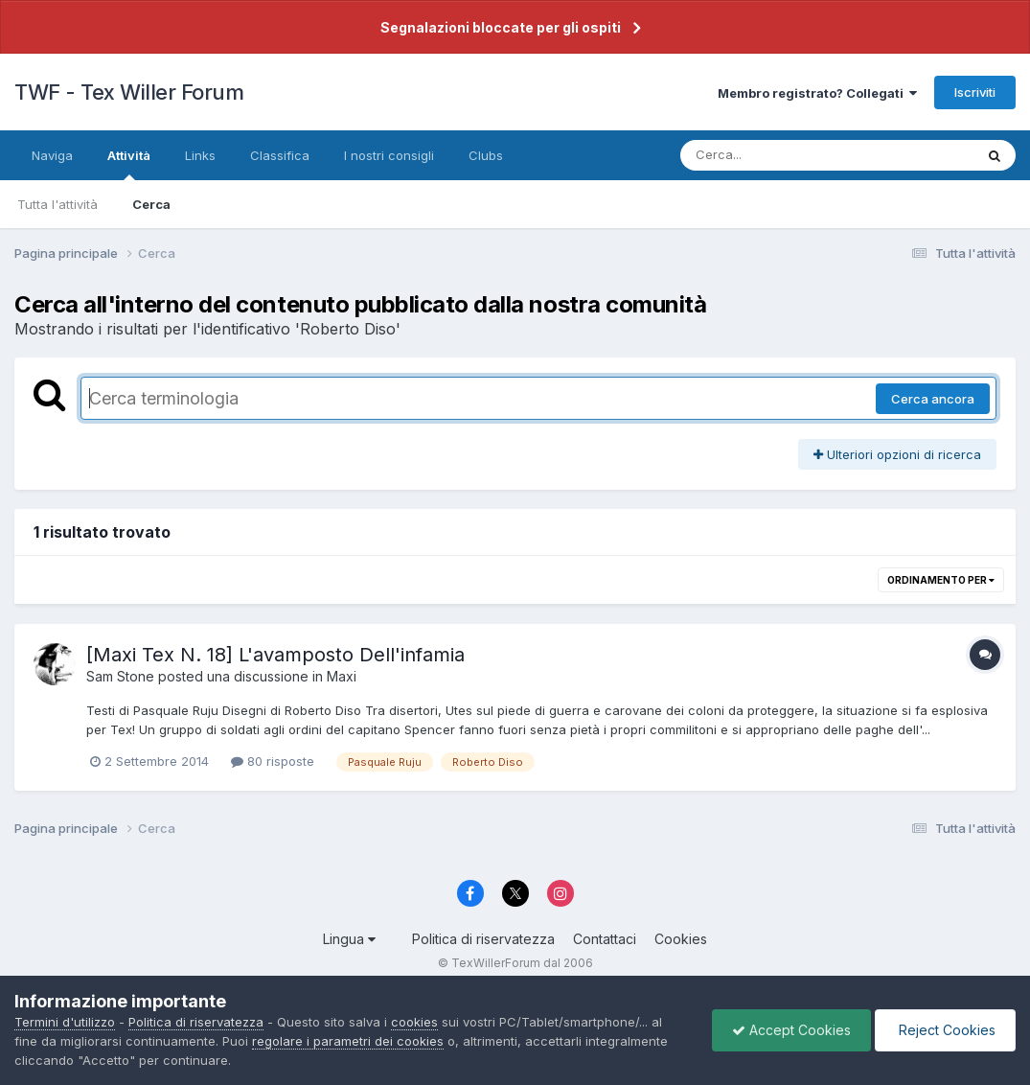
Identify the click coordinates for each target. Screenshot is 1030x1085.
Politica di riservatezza (483, 939)
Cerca (151, 204)
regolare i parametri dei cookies (348, 1041)
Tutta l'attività (57, 204)
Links (200, 155)
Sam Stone (120, 676)
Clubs (486, 155)
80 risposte (272, 761)
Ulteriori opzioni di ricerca (897, 454)
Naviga (52, 155)
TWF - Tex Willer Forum (128, 92)
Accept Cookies (791, 1030)
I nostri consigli (389, 155)
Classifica (279, 155)
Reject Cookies (945, 1030)
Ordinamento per (941, 580)
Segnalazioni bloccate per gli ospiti (500, 27)
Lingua (349, 939)
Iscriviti (975, 92)
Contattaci (604, 939)
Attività (128, 164)
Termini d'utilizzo (64, 1021)
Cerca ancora (932, 398)
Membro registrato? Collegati (817, 93)
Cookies (680, 939)
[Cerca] (782, 155)
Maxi (341, 676)
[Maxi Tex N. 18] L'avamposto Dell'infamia (275, 654)
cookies (414, 1021)
